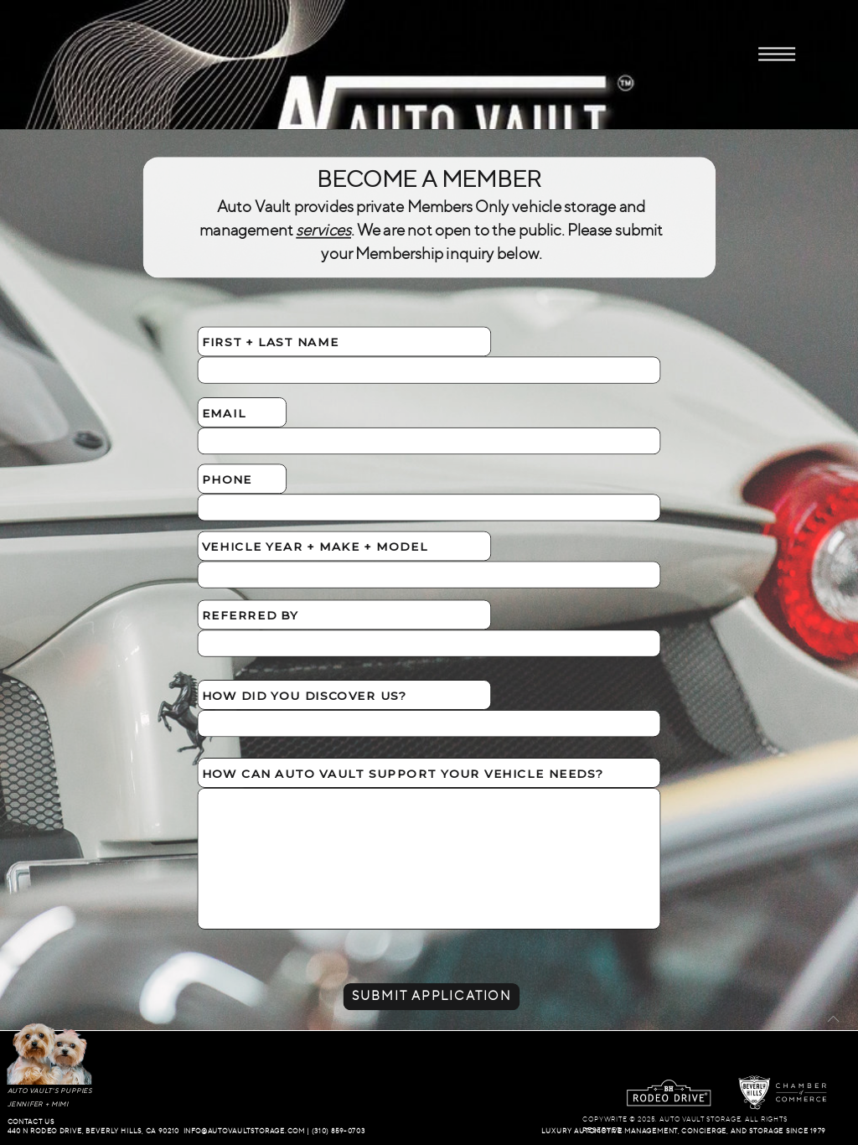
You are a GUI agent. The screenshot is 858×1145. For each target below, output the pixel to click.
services (323, 230)
